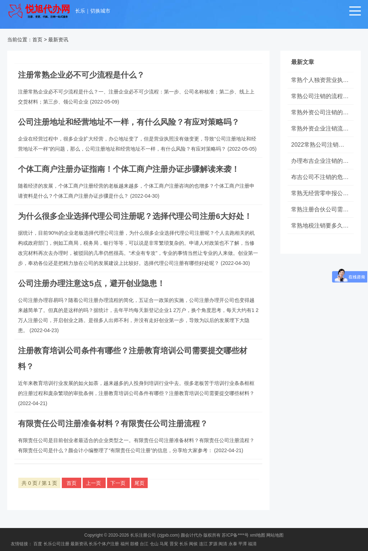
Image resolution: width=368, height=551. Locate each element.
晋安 (174, 543)
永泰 (233, 543)
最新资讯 (58, 39)
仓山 (154, 543)
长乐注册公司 (143, 535)
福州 (124, 543)
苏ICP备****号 (235, 535)
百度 (37, 543)
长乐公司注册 (56, 543)
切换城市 (100, 11)
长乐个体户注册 (104, 543)
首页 (37, 39)
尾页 (139, 483)
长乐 (80, 11)
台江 (144, 543)
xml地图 (257, 535)
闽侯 (193, 543)
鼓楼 (134, 543)
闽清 (222, 543)
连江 (203, 543)
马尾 (164, 543)
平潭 (242, 543)
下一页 (118, 483)
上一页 (94, 483)
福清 (252, 543)
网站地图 (275, 535)
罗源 (213, 543)
